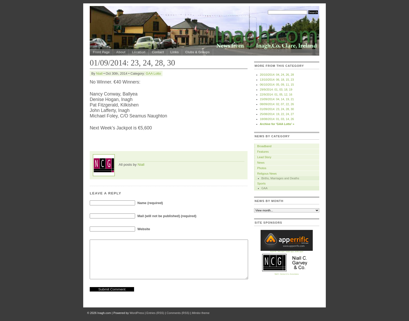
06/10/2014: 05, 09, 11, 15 (277, 84)
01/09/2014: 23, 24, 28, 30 (277, 109)
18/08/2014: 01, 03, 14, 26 (277, 119)
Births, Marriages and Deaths (280, 178)
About (120, 52)
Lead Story (264, 157)
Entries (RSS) (155, 312)
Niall (99, 73)
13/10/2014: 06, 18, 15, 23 (277, 79)
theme (200, 312)
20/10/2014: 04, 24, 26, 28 (277, 74)
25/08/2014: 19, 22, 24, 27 (277, 114)
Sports (261, 183)
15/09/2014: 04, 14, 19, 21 (277, 99)
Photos (261, 168)
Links (174, 52)
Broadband (264, 146)
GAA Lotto (153, 73)
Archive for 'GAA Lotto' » (277, 124)
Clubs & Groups (197, 52)
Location (138, 52)
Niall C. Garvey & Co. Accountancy (287, 273)
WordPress (137, 312)
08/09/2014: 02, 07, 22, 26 (277, 104)
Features (263, 151)
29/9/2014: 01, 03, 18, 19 (276, 89)
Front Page (101, 52)
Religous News (267, 173)
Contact (158, 52)
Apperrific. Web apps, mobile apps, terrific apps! (287, 250)
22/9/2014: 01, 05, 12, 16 (276, 94)
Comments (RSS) (178, 312)
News (260, 162)
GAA (264, 188)
